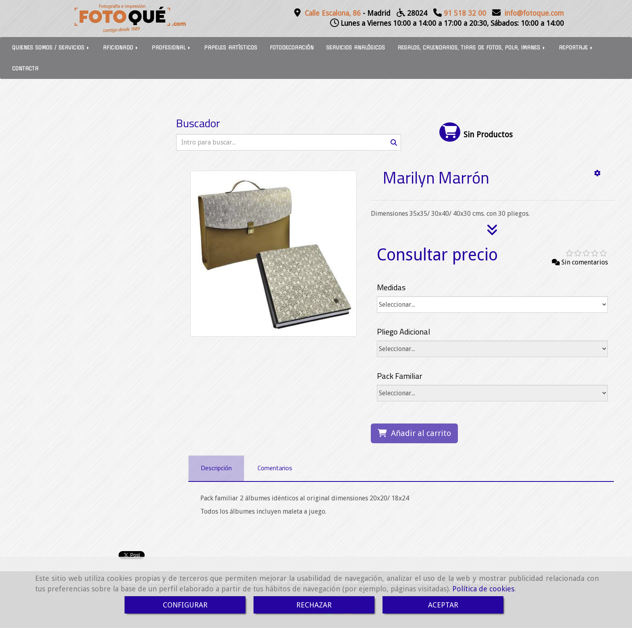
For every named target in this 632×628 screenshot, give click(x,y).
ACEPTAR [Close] (443, 605)
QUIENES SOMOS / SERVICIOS (51, 47)
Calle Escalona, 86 (333, 13)
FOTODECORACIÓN (292, 47)
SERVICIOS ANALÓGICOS (355, 47)
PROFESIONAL (171, 47)
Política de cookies (483, 589)
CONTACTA (25, 68)
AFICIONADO (121, 47)
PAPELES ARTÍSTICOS (230, 47)
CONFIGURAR (185, 605)
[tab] (216, 468)
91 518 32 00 (465, 13)
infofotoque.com (534, 13)
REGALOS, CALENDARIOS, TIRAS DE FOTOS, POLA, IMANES (471, 47)
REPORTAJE (576, 47)
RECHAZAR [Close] (314, 605)
